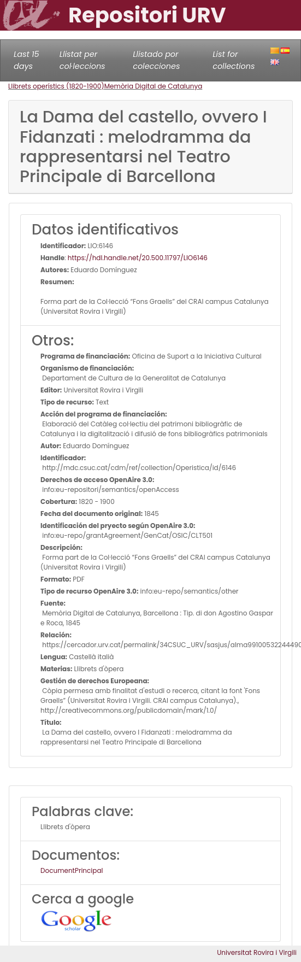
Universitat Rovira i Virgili (257, 952)
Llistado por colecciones (156, 60)
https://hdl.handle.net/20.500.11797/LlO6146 (138, 257)
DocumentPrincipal (71, 870)
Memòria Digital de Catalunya (153, 86)
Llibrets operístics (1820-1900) (56, 86)
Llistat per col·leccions (82, 60)
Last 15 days (26, 60)
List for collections (234, 60)
